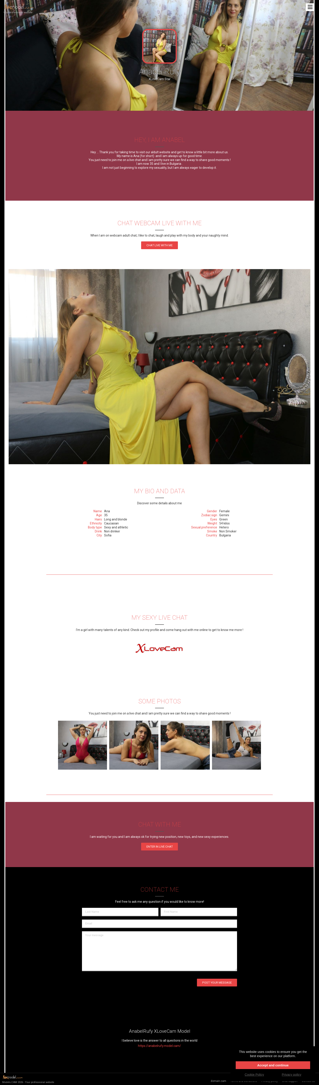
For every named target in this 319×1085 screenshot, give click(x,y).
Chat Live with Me (159, 245)
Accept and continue (273, 1065)
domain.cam (218, 1081)
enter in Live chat (159, 846)
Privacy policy (291, 1074)
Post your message (217, 982)
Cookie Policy (254, 1074)
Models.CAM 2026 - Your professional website (28, 1079)
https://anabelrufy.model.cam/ (159, 1046)
